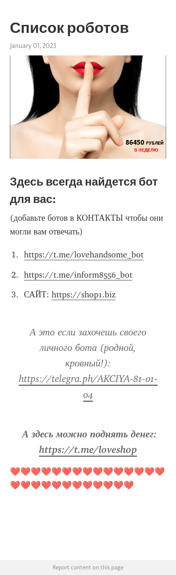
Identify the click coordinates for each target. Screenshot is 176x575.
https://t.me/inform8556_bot (78, 275)
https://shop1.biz (83, 294)
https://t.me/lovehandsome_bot (84, 254)
